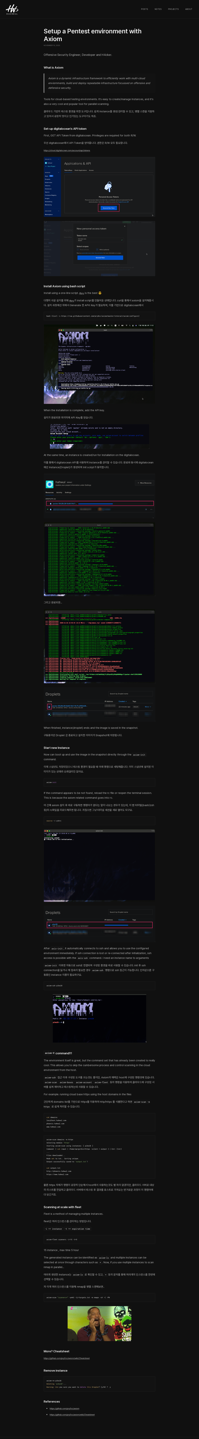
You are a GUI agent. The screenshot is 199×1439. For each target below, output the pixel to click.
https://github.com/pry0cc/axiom (69, 1408)
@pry (82, 293)
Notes (158, 9)
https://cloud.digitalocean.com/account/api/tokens (74, 150)
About (188, 9)
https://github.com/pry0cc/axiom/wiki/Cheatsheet (74, 1358)
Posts (144, 9)
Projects (173, 9)
